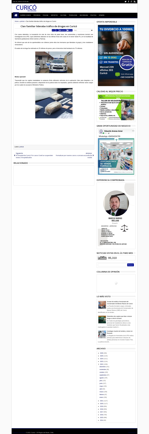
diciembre (103, 367)
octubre (102, 372)
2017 (101, 412)
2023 (101, 361)
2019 (101, 406)
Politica (93, 15)
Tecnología (73, 15)
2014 (101, 420)
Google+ (131, 1)
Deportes (54, 15)
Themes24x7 (132, 432)
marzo (102, 392)
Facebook (128, 1)
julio (101, 380)
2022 (101, 364)
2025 (101, 356)
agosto (102, 378)
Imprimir (63, 30)
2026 (101, 353)
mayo (101, 386)
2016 (101, 415)
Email (70, 30)
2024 (101, 359)
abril (101, 389)
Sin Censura (84, 15)
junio (101, 383)
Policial (45, 15)
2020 (101, 403)
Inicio (16, 15)
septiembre (103, 375)
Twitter (125, 1)
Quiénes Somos (25, 15)
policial (21, 147)
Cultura (63, 15)
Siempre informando (19, 432)
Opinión (101, 15)
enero (101, 397)
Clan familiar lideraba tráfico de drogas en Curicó (49, 26)
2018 (101, 409)
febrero (102, 394)
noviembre (103, 369)
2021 (101, 401)
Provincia (37, 15)
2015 (101, 417)
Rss (134, 1)
